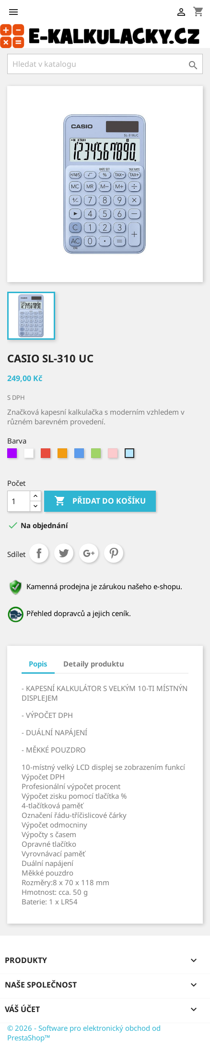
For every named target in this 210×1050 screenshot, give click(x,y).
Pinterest (113, 553)
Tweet (63, 553)
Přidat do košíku (100, 501)
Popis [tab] (38, 663)
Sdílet (38, 553)
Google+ (88, 553)
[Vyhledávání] (105, 64)
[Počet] (18, 501)
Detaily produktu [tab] (93, 663)
